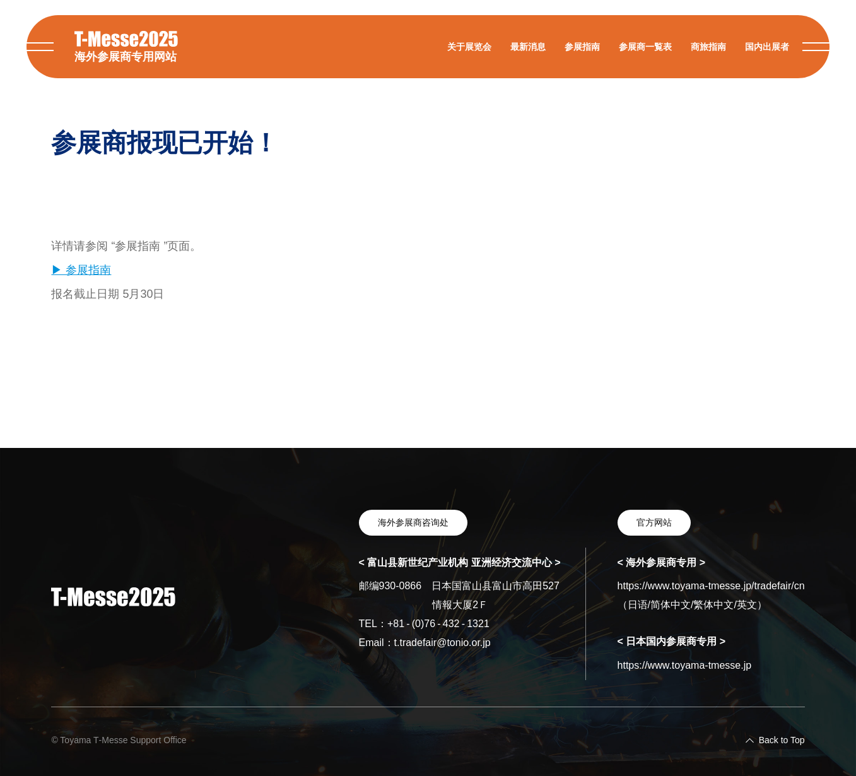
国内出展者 (767, 47)
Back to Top (782, 740)
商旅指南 (708, 47)
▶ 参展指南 (81, 270)
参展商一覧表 (645, 47)
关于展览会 (469, 47)
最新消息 (528, 47)
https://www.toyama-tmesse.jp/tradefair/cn (711, 585)
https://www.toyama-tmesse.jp (685, 665)
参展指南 (582, 47)
